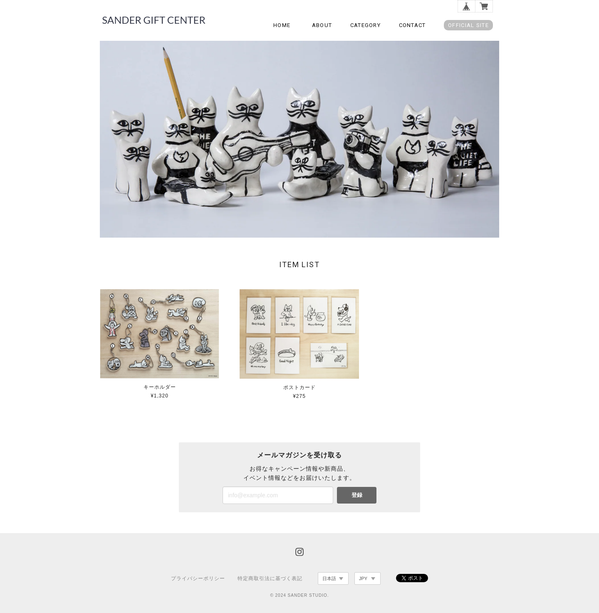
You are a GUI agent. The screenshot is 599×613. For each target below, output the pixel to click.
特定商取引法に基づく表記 (270, 578)
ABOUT (322, 25)
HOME (281, 25)
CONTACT (412, 25)
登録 (356, 495)
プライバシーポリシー (198, 578)
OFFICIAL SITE (468, 25)
